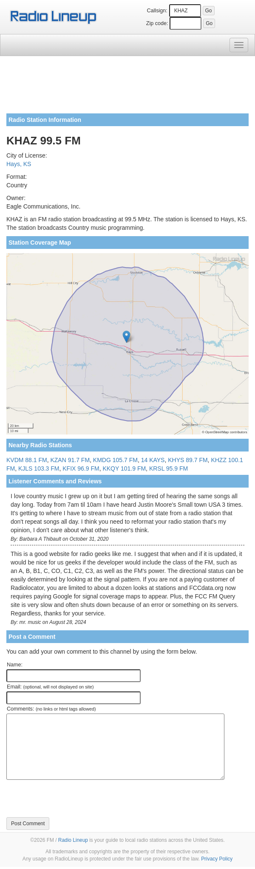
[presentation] (71, 798)
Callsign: (157, 11)
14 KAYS (153, 460)
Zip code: (157, 23)
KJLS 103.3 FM (39, 468)
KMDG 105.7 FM (115, 460)
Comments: (51, 709)
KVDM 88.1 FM (26, 460)
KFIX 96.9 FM (80, 468)
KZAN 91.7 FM (70, 460)
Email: (50, 687)
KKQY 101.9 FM (124, 468)
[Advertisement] (127, 88)
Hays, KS (18, 164)
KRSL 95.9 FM (168, 468)
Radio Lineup (73, 840)
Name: (15, 665)
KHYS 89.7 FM (187, 460)
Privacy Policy (216, 859)
